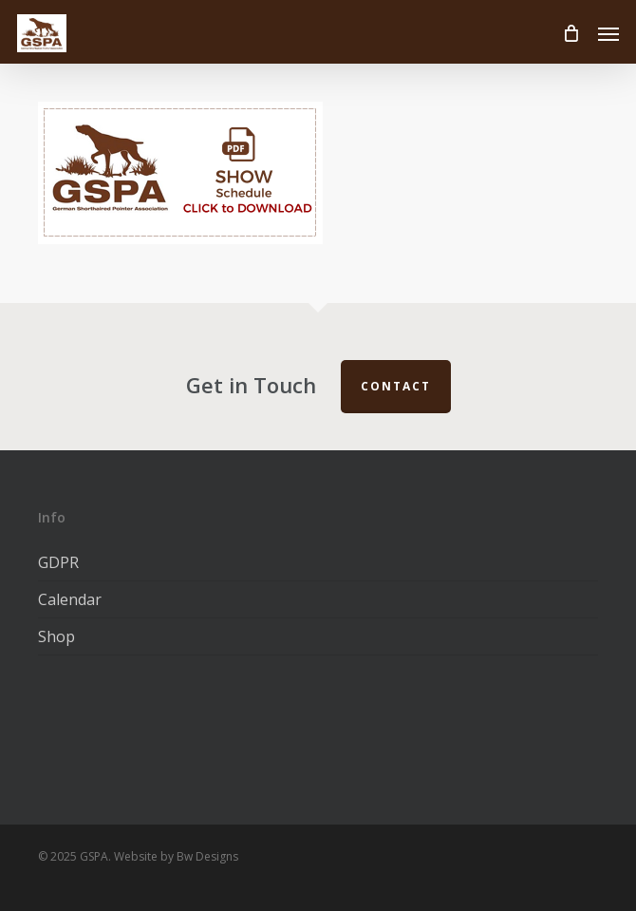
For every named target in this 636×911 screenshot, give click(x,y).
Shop (56, 636)
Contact (396, 386)
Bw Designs (207, 856)
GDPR (58, 562)
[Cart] (570, 33)
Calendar (70, 599)
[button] (608, 33)
